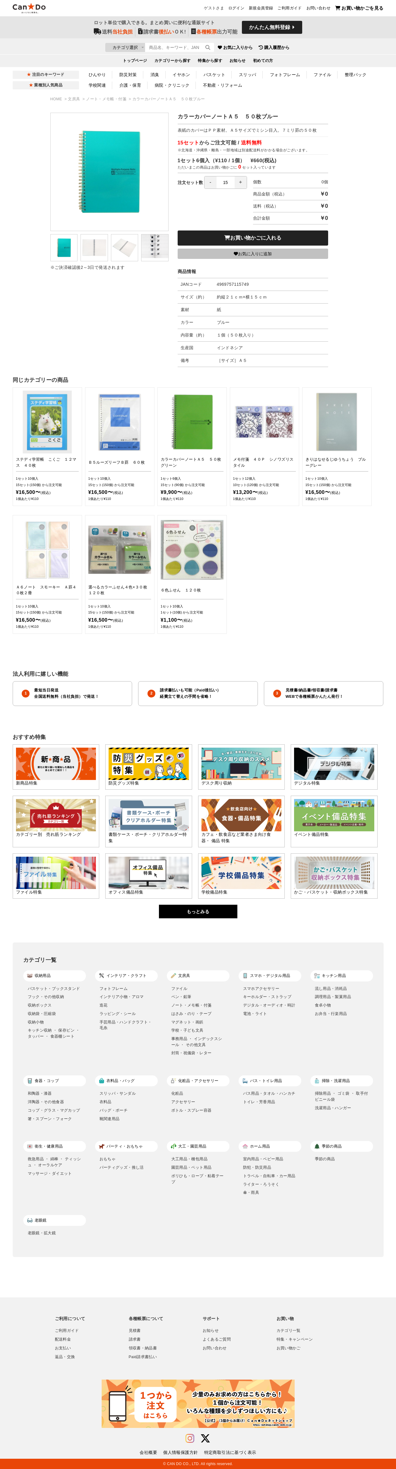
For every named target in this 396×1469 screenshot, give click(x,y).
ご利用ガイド (289, 9)
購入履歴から (310, 48)
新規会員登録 (261, 9)
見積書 (135, 1331)
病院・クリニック (172, 85)
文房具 (74, 99)
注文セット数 (212, 182)
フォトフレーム (285, 74)
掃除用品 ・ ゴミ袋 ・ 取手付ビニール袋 (341, 1096)
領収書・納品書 (143, 1348)
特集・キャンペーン (295, 1339)
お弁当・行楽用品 (331, 1013)
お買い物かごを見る (359, 9)
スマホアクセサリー (261, 988)
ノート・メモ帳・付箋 (107, 99)
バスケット (214, 74)
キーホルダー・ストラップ (267, 996)
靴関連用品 (110, 1118)
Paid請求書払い (143, 1357)
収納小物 (36, 1022)
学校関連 (97, 85)
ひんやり (97, 74)
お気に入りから (271, 48)
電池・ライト (255, 1013)
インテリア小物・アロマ (122, 996)
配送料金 (63, 1339)
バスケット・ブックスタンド (54, 988)
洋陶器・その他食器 (46, 1102)
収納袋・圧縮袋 (42, 1013)
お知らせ (238, 62)
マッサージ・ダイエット (50, 1173)
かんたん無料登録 (269, 29)
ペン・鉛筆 (181, 996)
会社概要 (148, 1452)
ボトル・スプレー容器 (191, 1110)
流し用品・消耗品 (331, 988)
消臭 (154, 74)
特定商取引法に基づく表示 (230, 1452)
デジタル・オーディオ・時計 (269, 1005)
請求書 (135, 1339)
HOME (56, 99)
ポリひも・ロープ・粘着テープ (197, 1179)
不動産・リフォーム (222, 85)
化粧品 (177, 1093)
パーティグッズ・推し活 (122, 1167)
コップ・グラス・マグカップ (54, 1110)
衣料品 (106, 1102)
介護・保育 (130, 85)
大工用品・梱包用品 (189, 1159)
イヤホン (181, 74)
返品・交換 (65, 1357)
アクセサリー (183, 1102)
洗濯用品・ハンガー (333, 1108)
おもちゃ (108, 1159)
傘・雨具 (251, 1192)
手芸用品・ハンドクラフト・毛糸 (126, 1025)
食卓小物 (323, 1005)
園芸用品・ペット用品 (191, 1167)
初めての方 (263, 62)
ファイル (322, 74)
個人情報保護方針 (180, 1452)
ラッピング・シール (118, 1013)
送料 (113, 34)
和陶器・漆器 (40, 1093)
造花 (104, 1005)
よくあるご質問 (217, 1339)
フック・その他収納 (46, 996)
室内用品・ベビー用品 (263, 1159)
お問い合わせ (318, 9)
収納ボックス (40, 1005)
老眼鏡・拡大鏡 (42, 1233)
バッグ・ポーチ (114, 1110)
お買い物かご (289, 1348)
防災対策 (128, 74)
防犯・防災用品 (257, 1167)
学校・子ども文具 (187, 1030)
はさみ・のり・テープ (191, 1013)
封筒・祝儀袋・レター (191, 1053)
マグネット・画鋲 (187, 1022)
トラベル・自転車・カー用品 (269, 1176)
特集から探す (210, 62)
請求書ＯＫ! (162, 34)
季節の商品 (325, 1159)
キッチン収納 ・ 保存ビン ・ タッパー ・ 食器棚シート (54, 1033)
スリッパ (247, 74)
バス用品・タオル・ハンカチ (269, 1093)
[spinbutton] (226, 182)
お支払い (63, 1348)
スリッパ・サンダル (118, 1093)
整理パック (355, 74)
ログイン (236, 9)
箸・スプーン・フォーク (50, 1118)
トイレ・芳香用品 (259, 1102)
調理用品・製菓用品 (333, 996)
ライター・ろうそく (261, 1184)
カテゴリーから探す (172, 62)
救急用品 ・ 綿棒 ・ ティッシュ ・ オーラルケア (54, 1162)
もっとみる (198, 911)
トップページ (135, 62)
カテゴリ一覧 (289, 1331)
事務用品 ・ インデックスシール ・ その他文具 (196, 1041)
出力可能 (214, 34)
